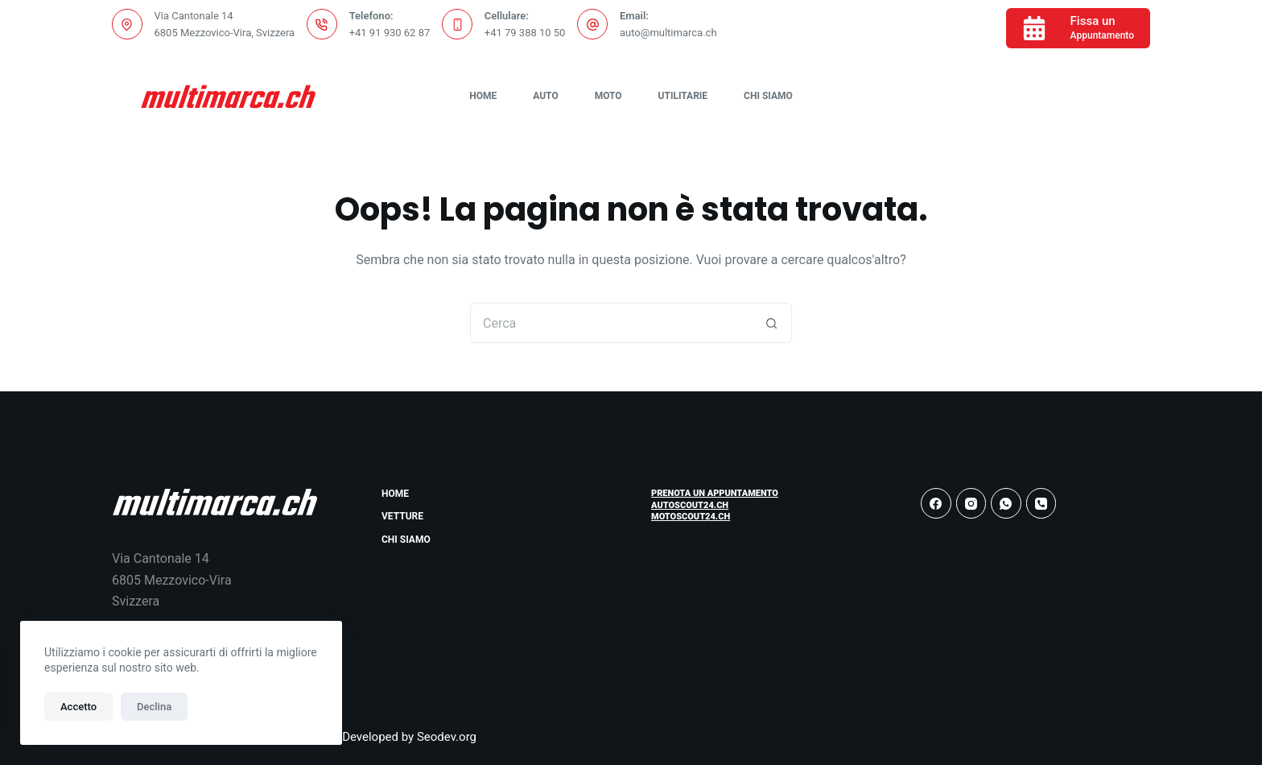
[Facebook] (936, 503)
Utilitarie (683, 95)
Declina (154, 707)
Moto (608, 95)
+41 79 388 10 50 (525, 33)
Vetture (402, 516)
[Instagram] (971, 503)
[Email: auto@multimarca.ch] (592, 24)
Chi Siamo (768, 95)
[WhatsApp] (1006, 503)
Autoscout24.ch (689, 505)
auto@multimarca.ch (668, 33)
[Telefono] (1041, 503)
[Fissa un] (1078, 28)
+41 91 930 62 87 (390, 33)
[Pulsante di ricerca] (772, 323)
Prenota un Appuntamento (714, 493)
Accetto (78, 707)
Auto (545, 95)
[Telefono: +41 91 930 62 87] (322, 24)
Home (483, 95)
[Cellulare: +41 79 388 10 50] (457, 24)
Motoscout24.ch (690, 516)
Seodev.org (446, 737)
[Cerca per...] (611, 323)
